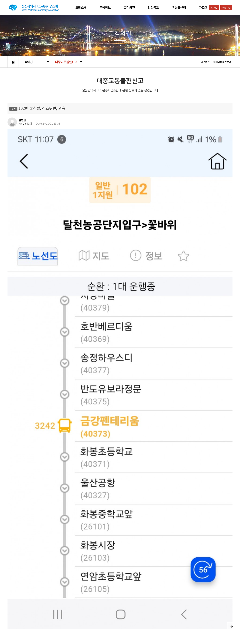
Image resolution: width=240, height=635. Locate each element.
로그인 (214, 7)
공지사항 (48, 606)
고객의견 (129, 7)
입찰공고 (153, 7)
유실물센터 (179, 7)
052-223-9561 (188, 622)
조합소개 (80, 7)
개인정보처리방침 (17, 606)
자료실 (203, 7)
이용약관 (35, 606)
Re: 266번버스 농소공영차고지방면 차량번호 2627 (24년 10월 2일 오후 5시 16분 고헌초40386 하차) (79, 563)
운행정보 (105, 7)
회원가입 (226, 7)
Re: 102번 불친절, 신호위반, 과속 (42, 572)
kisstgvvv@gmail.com (58, 516)
